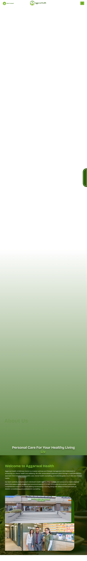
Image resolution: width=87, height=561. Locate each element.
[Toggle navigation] (82, 3)
